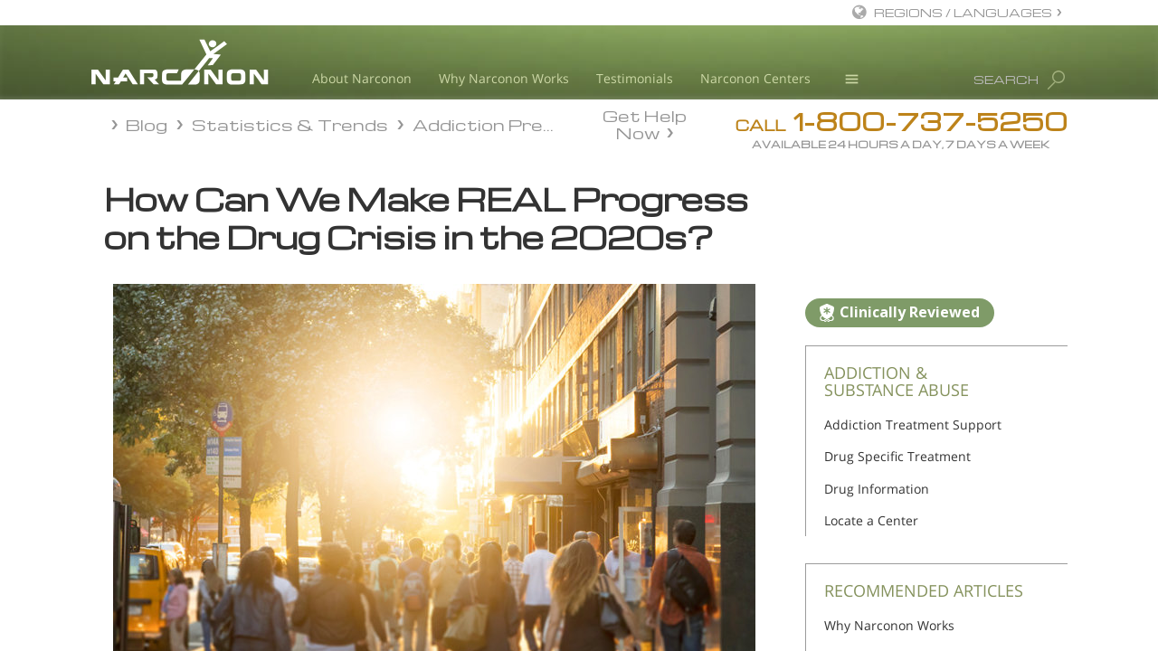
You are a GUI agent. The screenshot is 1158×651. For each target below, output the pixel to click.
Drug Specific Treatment (897, 456)
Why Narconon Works (504, 78)
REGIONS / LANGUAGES (963, 12)
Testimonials (634, 78)
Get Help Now (645, 123)
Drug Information (876, 488)
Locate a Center (871, 520)
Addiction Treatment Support (912, 424)
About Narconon (362, 78)
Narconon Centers (755, 78)
